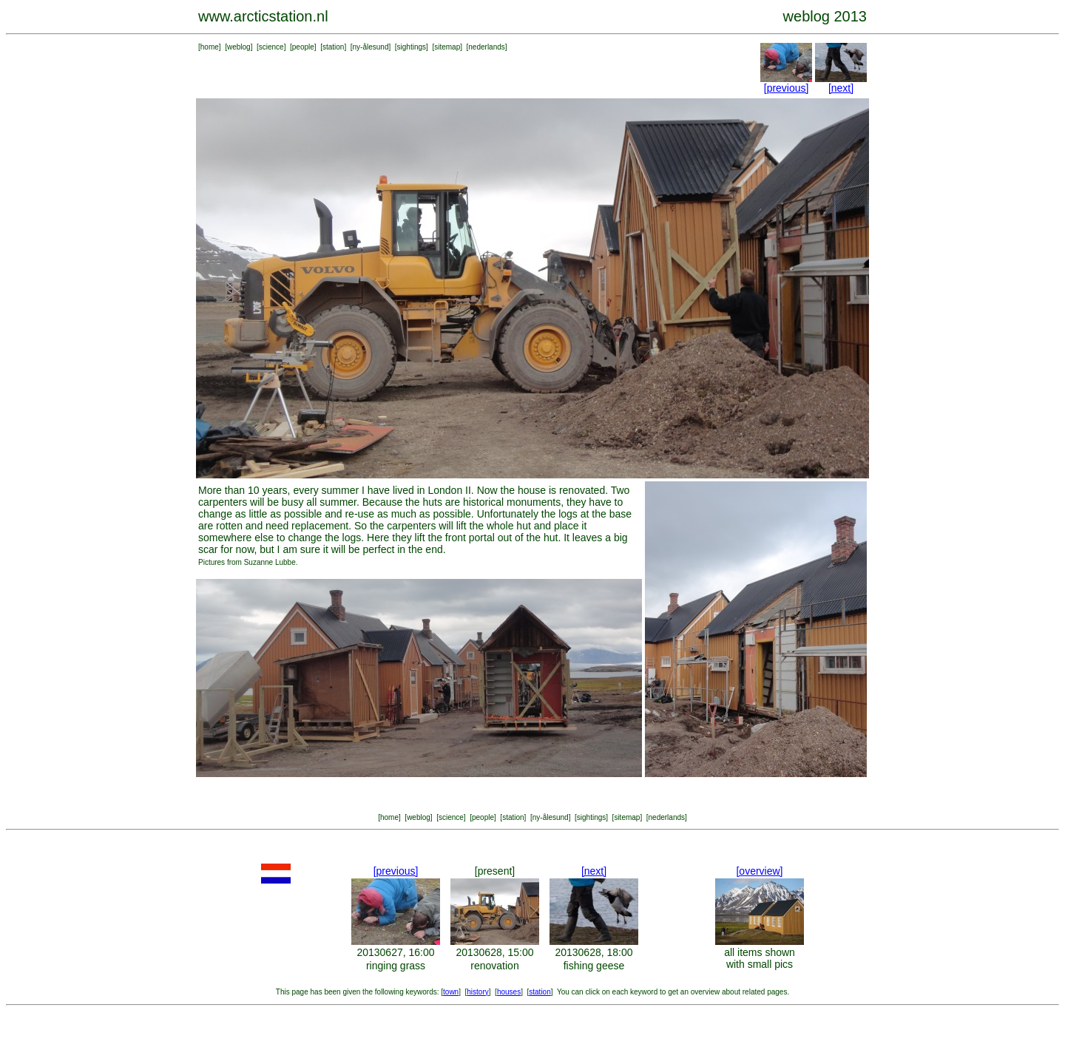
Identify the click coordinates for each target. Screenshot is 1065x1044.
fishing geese (594, 966)
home (209, 47)
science (271, 47)
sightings (411, 47)
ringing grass (395, 966)
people (303, 47)
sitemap (447, 47)
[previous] (786, 88)
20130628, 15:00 (494, 952)
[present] (495, 871)
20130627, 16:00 (395, 952)
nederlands (486, 47)
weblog (239, 47)
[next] (840, 88)
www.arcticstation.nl (263, 16)
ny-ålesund (371, 47)
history (477, 992)
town (451, 992)
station (333, 47)
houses (509, 992)
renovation (494, 966)
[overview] (759, 871)
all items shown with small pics (759, 958)
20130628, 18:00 (593, 952)
